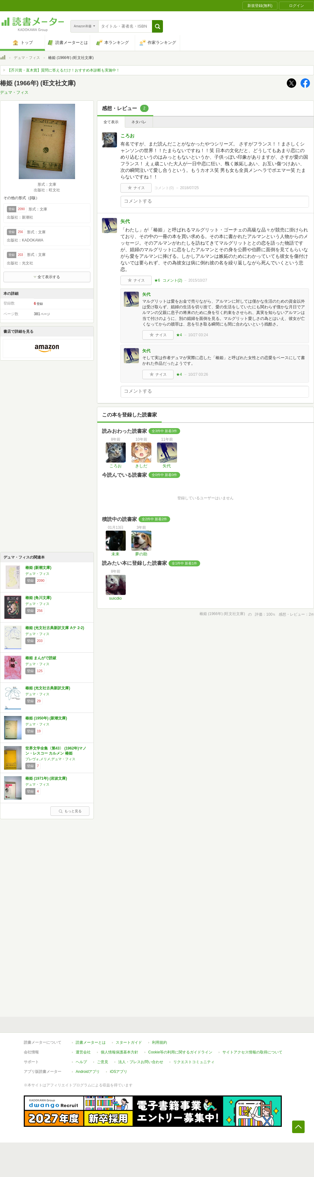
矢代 (125, 221)
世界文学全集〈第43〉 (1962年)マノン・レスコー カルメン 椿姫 (55, 751)
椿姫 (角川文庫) (38, 598)
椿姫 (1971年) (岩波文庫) (46, 778)
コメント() (164, 188)
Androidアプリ (88, 1072)
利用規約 (159, 1042)
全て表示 (111, 122)
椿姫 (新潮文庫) (38, 567)
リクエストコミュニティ (194, 1062)
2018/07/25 (189, 188)
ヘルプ (81, 1062)
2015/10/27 (197, 280)
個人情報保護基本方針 (119, 1052)
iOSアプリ (118, 1072)
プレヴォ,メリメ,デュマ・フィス (50, 759)
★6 (157, 280)
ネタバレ (138, 122)
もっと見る (70, 811)
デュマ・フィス (27, 58)
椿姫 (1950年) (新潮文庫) (46, 718)
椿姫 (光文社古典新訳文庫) (47, 688)
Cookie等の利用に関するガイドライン (180, 1052)
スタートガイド (129, 1042)
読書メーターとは (91, 1042)
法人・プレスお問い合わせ (140, 1062)
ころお (127, 135)
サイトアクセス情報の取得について (252, 1052)
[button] (157, 26)
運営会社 (83, 1052)
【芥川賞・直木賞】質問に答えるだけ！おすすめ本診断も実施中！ (63, 70)
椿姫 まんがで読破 (40, 658)
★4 (179, 335)
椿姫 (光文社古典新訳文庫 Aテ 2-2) (54, 628)
